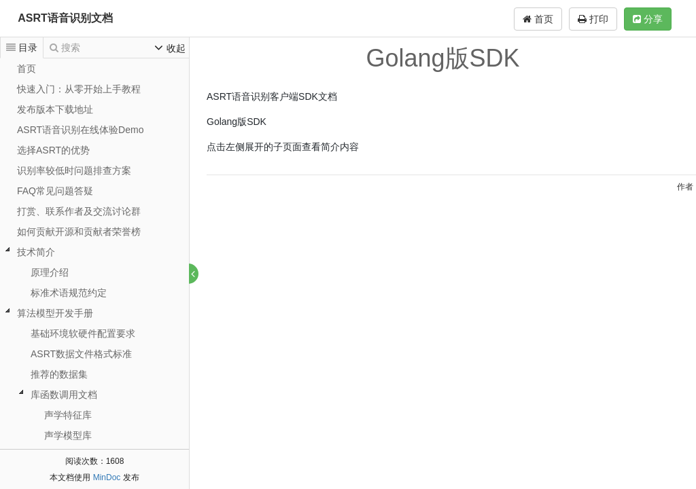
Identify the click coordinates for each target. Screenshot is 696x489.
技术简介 (36, 252)
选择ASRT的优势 (53, 150)
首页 (538, 19)
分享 (648, 19)
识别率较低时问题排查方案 (74, 170)
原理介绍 (50, 272)
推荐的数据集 (59, 374)
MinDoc (107, 477)
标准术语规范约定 (69, 292)
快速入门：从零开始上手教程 (79, 89)
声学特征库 (68, 415)
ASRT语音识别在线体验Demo (80, 129)
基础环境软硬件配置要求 (83, 333)
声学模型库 (68, 435)
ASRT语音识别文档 (65, 18)
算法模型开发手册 (55, 313)
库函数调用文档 (64, 394)
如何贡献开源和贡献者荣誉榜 (79, 231)
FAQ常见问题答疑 (55, 190)
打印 (593, 19)
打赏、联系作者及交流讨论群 (79, 211)
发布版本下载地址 (55, 109)
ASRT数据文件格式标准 (81, 353)
